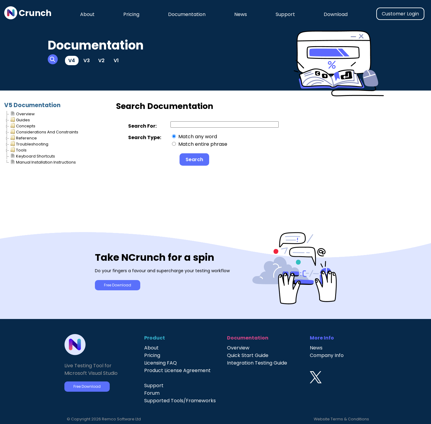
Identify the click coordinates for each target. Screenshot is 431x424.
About (87, 14)
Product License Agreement (177, 370)
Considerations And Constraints (44, 131)
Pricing (131, 14)
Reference (23, 137)
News (240, 14)
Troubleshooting (29, 143)
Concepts (22, 125)
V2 (101, 60)
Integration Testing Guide (257, 362)
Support (285, 14)
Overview (22, 113)
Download (336, 14)
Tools (18, 149)
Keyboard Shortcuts (32, 155)
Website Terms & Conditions (341, 419)
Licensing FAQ (160, 362)
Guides (20, 119)
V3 (86, 60)
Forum (152, 393)
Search (194, 159)
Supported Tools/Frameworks (180, 400)
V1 (116, 60)
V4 (71, 60)
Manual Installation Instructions (43, 161)
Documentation (187, 14)
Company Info (327, 355)
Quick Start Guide (247, 355)
